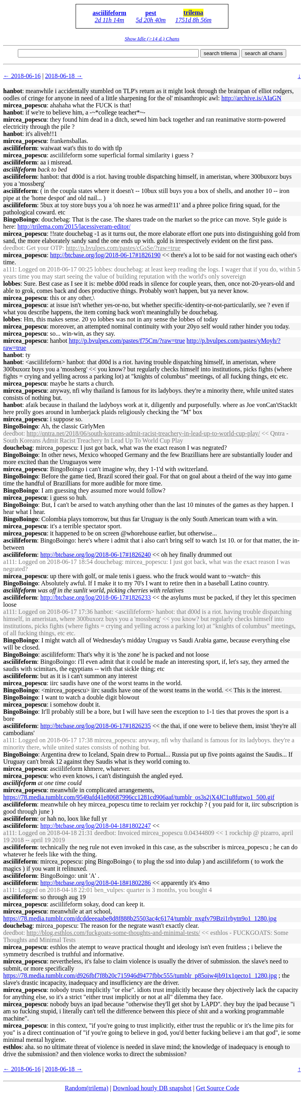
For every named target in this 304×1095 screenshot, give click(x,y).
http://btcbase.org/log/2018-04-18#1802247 (95, 825)
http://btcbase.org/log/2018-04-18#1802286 (95, 882)
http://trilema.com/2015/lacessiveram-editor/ (74, 226)
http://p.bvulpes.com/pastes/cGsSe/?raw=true (123, 248)
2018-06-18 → (64, 76)
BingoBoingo (20, 219)
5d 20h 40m (151, 20)
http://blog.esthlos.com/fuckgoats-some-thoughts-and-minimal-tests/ (113, 932)
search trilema (220, 53)
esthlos (12, 1046)
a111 (9, 269)
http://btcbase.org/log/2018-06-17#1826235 (95, 725)
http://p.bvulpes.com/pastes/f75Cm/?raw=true (127, 340)
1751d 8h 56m (193, 20)
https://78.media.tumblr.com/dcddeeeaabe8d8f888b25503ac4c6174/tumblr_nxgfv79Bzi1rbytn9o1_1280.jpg (140, 918)
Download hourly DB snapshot (152, 1088)
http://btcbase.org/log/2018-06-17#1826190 (105, 255)
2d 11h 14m (109, 20)
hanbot (12, 91)
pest (150, 13)
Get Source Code (217, 1088)
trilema (193, 12)
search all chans (264, 53)
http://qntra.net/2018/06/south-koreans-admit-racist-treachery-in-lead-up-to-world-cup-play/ (143, 433)
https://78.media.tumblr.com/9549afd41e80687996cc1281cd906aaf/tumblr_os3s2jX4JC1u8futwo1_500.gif (138, 797)
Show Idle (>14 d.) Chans (152, 39)
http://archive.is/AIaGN (251, 98)
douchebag (17, 447)
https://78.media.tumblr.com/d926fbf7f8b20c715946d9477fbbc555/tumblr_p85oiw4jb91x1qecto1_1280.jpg (140, 975)
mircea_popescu (25, 105)
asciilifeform (109, 13)
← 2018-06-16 (22, 76)
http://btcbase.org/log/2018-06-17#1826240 (95, 554)
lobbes (12, 283)
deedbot (13, 248)
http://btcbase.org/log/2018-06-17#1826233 (95, 597)
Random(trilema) (86, 1088)
